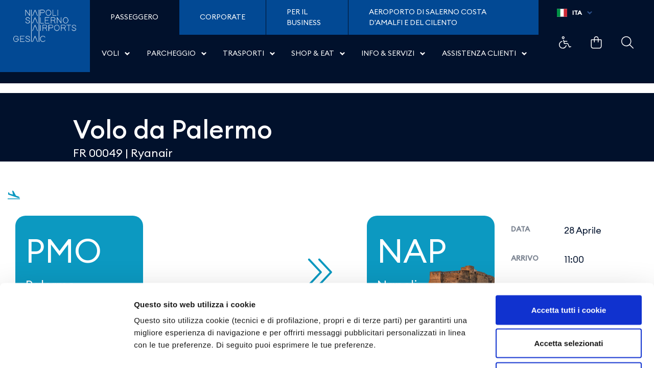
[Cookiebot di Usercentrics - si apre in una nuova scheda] (66, 348)
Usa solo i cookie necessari (569, 300)
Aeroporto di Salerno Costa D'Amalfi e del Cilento (427, 17)
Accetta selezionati (568, 267)
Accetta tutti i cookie (568, 233)
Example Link (565, 42)
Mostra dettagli (537, 347)
